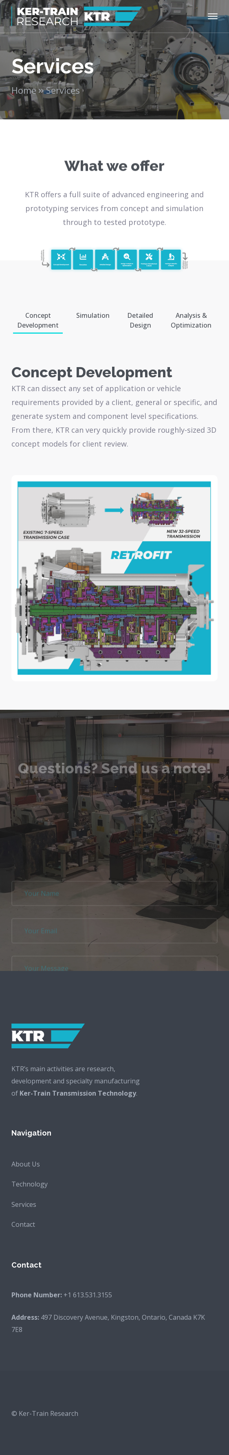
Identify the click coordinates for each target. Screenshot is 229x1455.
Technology (29, 1184)
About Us (25, 1164)
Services (23, 1204)
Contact (23, 1224)
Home (23, 90)
